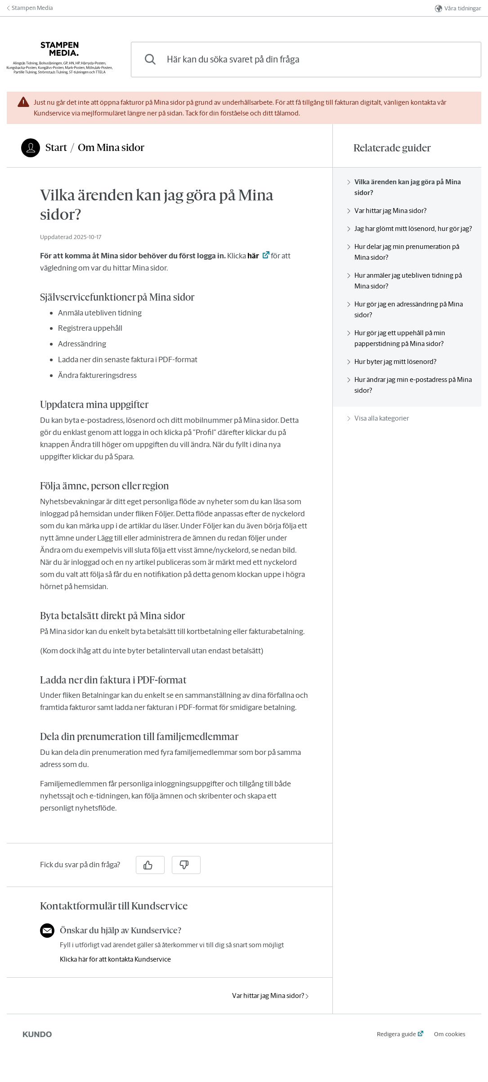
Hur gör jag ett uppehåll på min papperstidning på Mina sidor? (396, 338)
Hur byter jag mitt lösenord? (391, 361)
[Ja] (150, 865)
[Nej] (186, 865)
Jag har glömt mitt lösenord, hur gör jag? (409, 228)
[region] (169, 510)
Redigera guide (396, 1034)
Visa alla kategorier (378, 418)
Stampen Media (30, 8)
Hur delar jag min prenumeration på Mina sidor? (403, 252)
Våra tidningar (458, 8)
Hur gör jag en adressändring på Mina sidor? (405, 309)
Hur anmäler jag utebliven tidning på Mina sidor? (404, 280)
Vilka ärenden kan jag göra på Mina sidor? (404, 187)
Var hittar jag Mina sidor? (270, 995)
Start (56, 147)
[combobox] (306, 59)
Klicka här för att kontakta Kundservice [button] (115, 959)
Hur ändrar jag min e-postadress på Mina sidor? (409, 385)
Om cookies (449, 1034)
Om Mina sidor (111, 147)
